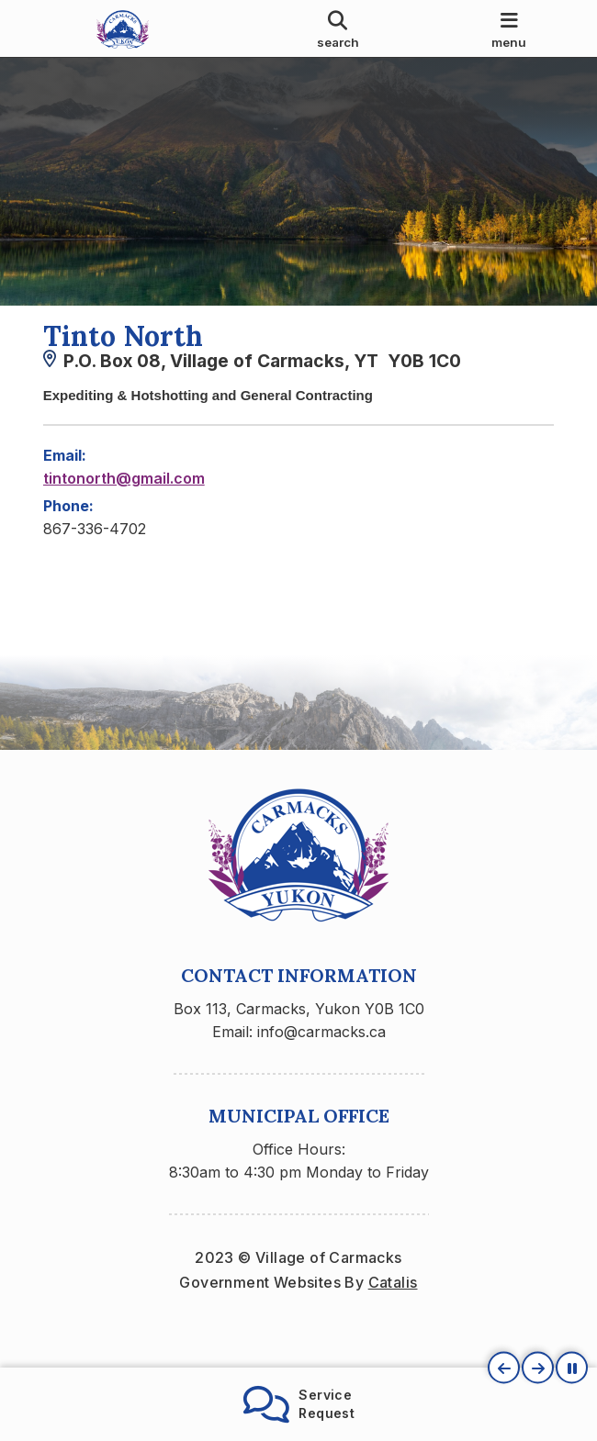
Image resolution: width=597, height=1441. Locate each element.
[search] (338, 28)
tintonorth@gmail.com (124, 495)
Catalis (393, 1317)
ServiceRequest (299, 1404)
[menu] (509, 28)
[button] (504, 1368)
